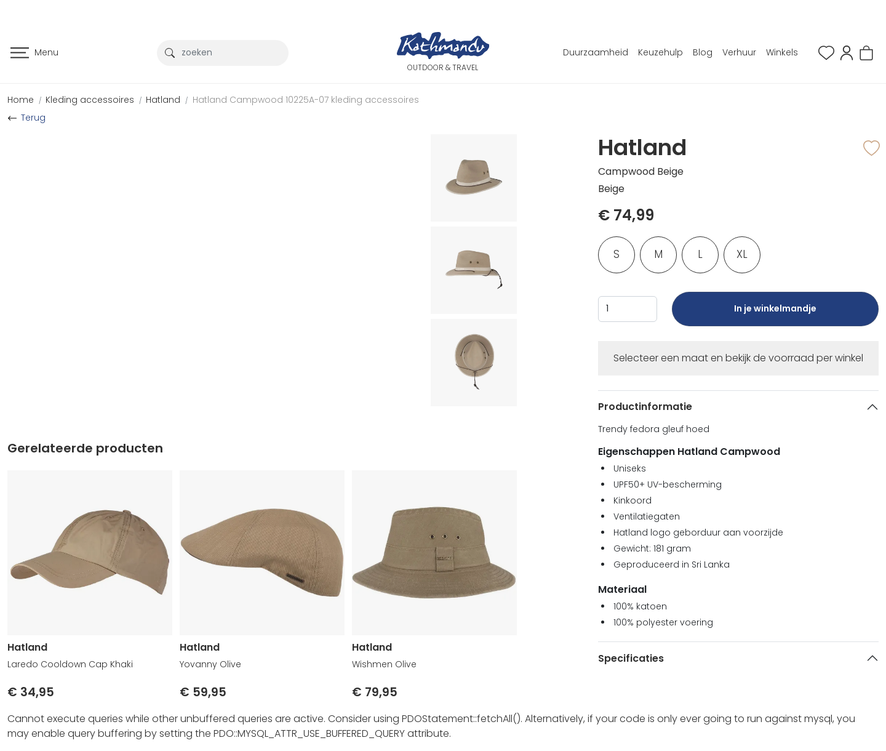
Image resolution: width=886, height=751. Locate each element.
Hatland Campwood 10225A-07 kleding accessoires (306, 100)
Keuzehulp (660, 52)
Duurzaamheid (595, 52)
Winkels (782, 52)
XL (742, 254)
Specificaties (631, 658)
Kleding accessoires (90, 100)
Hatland (163, 100)
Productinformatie (645, 407)
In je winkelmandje (775, 314)
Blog (702, 52)
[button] (846, 52)
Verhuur (739, 52)
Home (20, 100)
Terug (33, 117)
